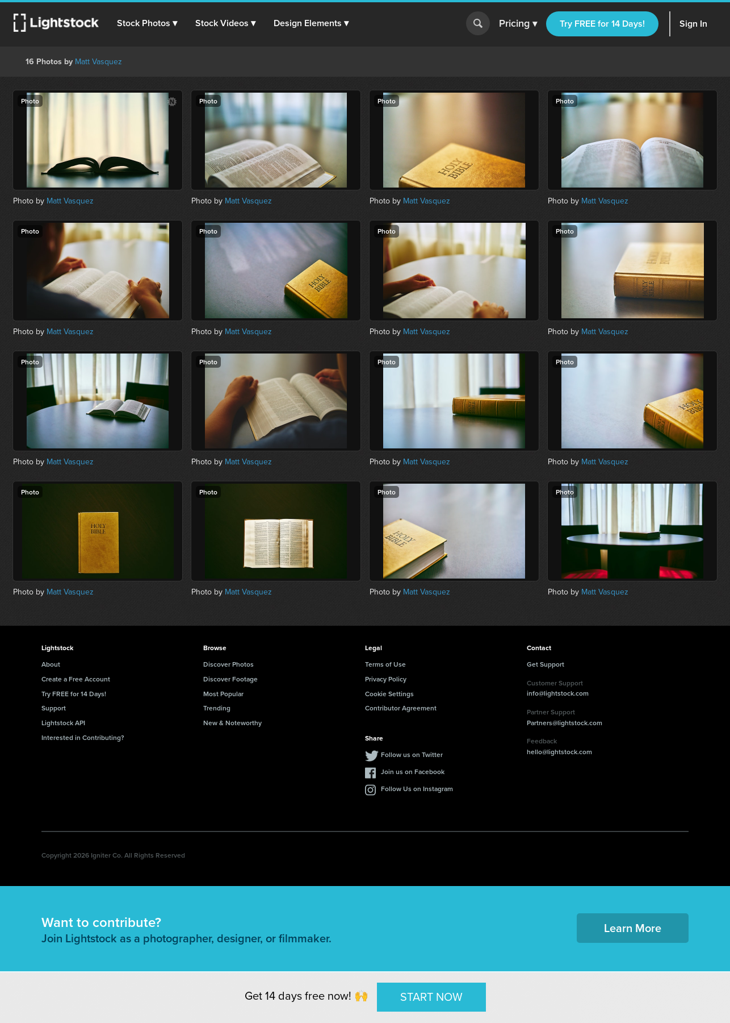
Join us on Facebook (412, 771)
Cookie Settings (389, 693)
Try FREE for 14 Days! (602, 23)
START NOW (431, 996)
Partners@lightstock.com (564, 722)
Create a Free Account (75, 679)
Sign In (693, 23)
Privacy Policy (385, 679)
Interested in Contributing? (82, 737)
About (50, 664)
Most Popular (223, 693)
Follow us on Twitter (412, 754)
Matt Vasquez (98, 62)
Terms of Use (385, 664)
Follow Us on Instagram (417, 788)
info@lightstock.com (558, 693)
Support (53, 708)
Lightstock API (63, 722)
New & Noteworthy (232, 722)
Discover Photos (228, 664)
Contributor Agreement (401, 708)
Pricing (518, 23)
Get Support (545, 664)
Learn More (632, 928)
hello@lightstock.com (559, 751)
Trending (216, 708)
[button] (147, 23)
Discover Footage (230, 679)
